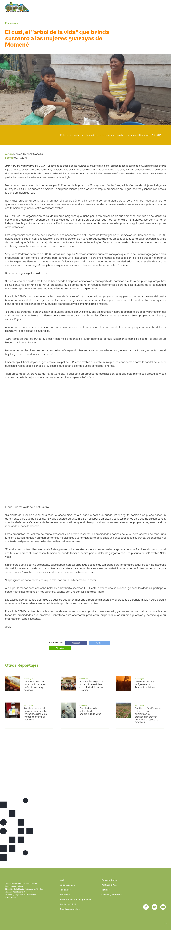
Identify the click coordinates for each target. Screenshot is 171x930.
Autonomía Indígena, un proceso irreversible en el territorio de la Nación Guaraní (91, 685)
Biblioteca (65, 894)
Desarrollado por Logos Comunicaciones (166, 923)
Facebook (76, 643)
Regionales (65, 889)
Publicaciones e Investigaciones (75, 899)
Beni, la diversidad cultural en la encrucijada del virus (90, 711)
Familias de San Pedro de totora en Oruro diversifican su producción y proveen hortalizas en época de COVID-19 (147, 715)
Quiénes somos (67, 885)
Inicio (62, 880)
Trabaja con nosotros (70, 909)
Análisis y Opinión (68, 904)
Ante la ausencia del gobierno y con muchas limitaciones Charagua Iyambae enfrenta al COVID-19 (36, 714)
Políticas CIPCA (109, 885)
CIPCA (17, 7)
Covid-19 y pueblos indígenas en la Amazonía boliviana (145, 684)
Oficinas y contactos (112, 894)
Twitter (99, 643)
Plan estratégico (109, 880)
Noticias (106, 889)
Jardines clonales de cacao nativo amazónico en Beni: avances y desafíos (36, 685)
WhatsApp (60, 648)
